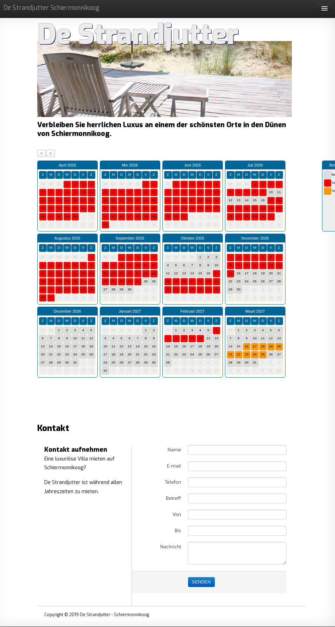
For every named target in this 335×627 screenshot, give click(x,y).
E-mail (174, 466)
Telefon (173, 482)
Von (177, 514)
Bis (178, 531)
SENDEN (201, 581)
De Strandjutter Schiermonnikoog (51, 8)
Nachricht (170, 547)
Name (174, 450)
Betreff (173, 498)
